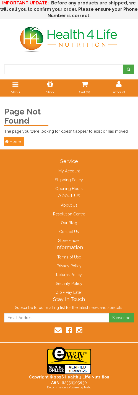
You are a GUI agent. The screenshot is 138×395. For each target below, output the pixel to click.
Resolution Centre (69, 214)
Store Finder (69, 240)
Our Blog (69, 223)
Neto (87, 387)
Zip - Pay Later (69, 292)
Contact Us (69, 231)
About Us (69, 205)
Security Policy (69, 283)
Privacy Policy (69, 266)
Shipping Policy (69, 180)
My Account (69, 171)
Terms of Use (69, 257)
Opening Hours (69, 188)
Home (13, 141)
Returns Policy (69, 275)
